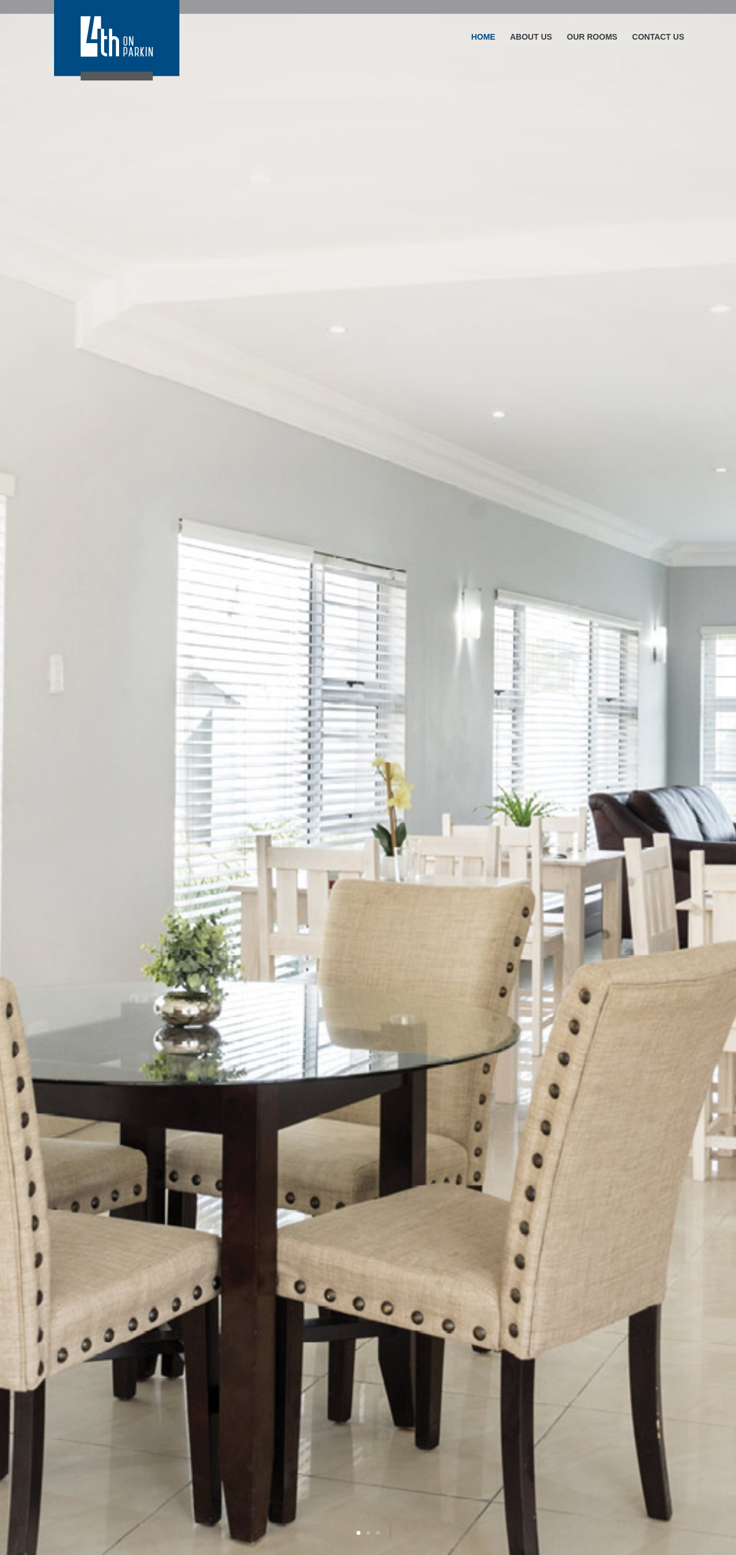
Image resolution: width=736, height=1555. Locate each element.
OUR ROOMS (592, 37)
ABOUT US (531, 37)
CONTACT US (658, 37)
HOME (483, 37)
